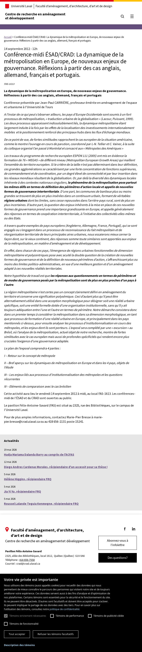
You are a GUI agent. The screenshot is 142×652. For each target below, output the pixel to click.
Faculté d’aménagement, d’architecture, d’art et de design (74, 6)
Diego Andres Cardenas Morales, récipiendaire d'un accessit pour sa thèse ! (55, 467)
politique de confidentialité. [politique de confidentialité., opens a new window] (65, 609)
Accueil (8, 37)
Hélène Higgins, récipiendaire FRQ (27, 479)
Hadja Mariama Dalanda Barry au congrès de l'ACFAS (39, 454)
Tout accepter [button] (17, 634)
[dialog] (71, 613)
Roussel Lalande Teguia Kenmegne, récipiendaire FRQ (41, 504)
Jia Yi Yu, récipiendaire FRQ (22, 491)
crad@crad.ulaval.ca (28, 564)
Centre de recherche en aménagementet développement (35, 16)
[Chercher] (122, 16)
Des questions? (118, 558)
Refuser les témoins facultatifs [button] (56, 634)
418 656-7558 (27, 560)
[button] (19, 645)
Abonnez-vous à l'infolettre (117, 542)
